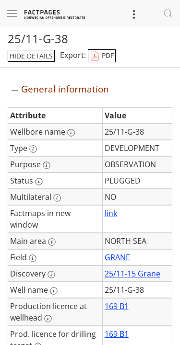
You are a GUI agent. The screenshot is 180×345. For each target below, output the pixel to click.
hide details (31, 55)
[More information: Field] (32, 258)
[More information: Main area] (52, 242)
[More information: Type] (33, 149)
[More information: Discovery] (51, 274)
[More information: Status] (39, 181)
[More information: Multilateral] (57, 198)
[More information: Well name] (54, 291)
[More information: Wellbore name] (71, 133)
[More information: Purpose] (46, 165)
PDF (102, 56)
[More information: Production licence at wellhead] (48, 318)
